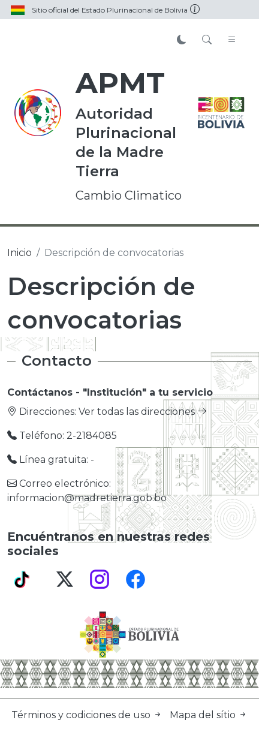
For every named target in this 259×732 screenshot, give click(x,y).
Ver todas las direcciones (143, 411)
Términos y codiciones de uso (88, 715)
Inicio (19, 252)
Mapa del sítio (209, 715)
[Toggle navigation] (232, 40)
